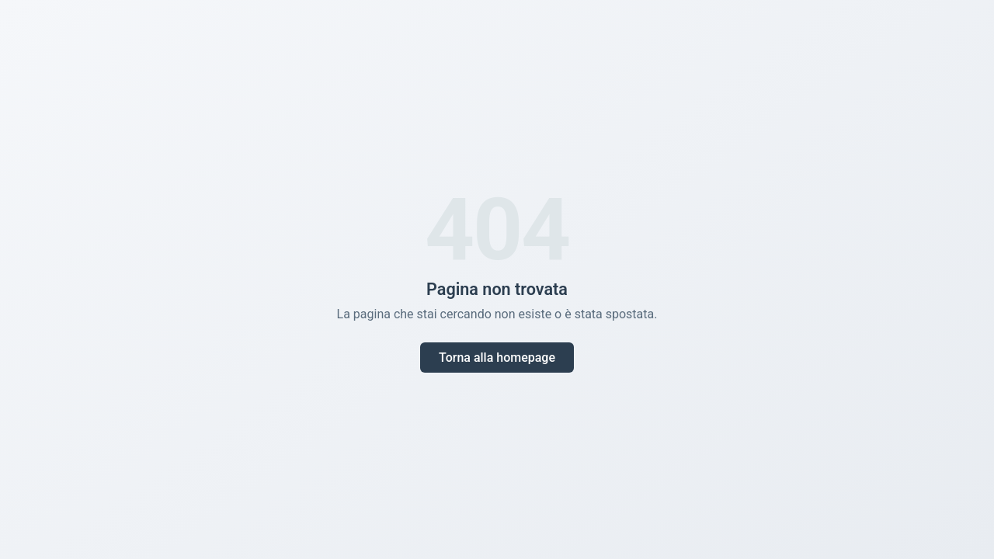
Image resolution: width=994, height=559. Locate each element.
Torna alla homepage (497, 357)
